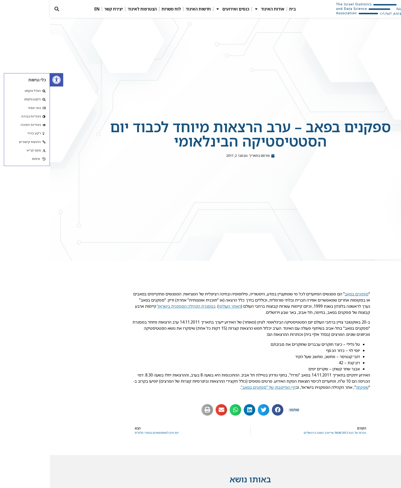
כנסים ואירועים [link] (182, 9)
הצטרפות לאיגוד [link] (92, 9)
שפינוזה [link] (312, 388)
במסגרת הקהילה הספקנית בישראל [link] (136, 307)
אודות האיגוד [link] (219, 9)
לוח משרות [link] (121, 9)
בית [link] (242, 9)
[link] (6, 79)
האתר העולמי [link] (180, 307)
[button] (7, 9)
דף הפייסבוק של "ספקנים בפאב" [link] (218, 388)
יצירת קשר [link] (63, 9)
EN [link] (47, 9)
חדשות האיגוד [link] (148, 9)
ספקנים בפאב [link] (307, 295)
